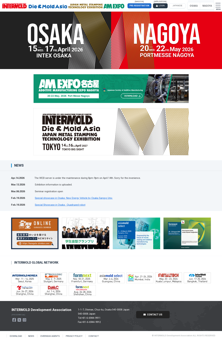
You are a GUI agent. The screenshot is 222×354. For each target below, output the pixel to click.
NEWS (31, 336)
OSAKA (194, 5)
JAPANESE (177, 5)
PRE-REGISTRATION (139, 5)
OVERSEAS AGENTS (50, 336)
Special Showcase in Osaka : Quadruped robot (60, 204)
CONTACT (94, 336)
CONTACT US (152, 314)
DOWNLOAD (16, 336)
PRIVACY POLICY (74, 336)
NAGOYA (207, 5)
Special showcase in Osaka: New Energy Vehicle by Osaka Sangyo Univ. (74, 198)
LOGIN (162, 5)
